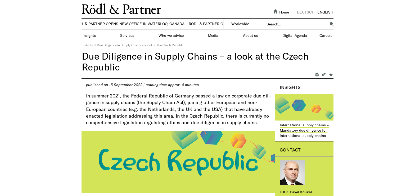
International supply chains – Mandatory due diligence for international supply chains (304, 130)
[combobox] (296, 24)
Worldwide (240, 23)
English (325, 12)
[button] (331, 24)
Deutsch (305, 12)
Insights (87, 45)
